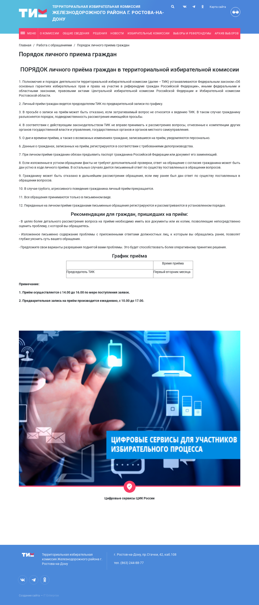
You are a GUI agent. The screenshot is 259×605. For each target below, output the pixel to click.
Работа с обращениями (54, 45)
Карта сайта (218, 7)
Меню (28, 33)
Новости (117, 33)
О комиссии (49, 33)
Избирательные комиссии (149, 33)
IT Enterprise (51, 595)
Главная (25, 45)
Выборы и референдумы (192, 33)
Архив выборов (226, 33)
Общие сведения (76, 33)
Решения (100, 33)
